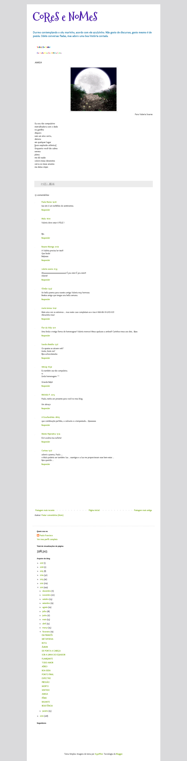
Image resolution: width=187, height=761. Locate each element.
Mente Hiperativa (48, 434)
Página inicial (94, 510)
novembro (46, 595)
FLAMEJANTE (47, 659)
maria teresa (46, 308)
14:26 (54, 202)
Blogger (119, 754)
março (45, 627)
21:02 (57, 247)
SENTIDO (46, 690)
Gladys (44, 288)
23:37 (50, 288)
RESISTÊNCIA (47, 706)
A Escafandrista (47, 417)
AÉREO (44, 666)
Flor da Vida (46, 328)
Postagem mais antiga (143, 510)
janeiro (45, 711)
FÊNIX (44, 698)
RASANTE (46, 702)
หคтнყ (44, 367)
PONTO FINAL (48, 674)
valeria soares (47, 269)
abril (44, 623)
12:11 (54, 328)
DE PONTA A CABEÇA (51, 651)
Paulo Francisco (46, 535)
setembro (46, 603)
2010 (42, 716)
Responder (45, 210)
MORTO (45, 686)
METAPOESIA (47, 639)
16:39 (50, 367)
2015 (42, 571)
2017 (42, 563)
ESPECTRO (46, 678)
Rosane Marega (47, 247)
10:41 (54, 308)
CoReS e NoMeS (65, 17)
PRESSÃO (45, 682)
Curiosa (44, 450)
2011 (42, 587)
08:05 (57, 417)
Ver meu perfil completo (47, 539)
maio (44, 619)
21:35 (55, 269)
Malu (43, 219)
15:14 (58, 434)
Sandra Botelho (47, 344)
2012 (42, 583)
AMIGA (45, 694)
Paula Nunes (46, 202)
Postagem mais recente (44, 510)
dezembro (46, 591)
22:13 (53, 395)
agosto (45, 607)
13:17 (56, 344)
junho (44, 615)
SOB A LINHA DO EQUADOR (53, 655)
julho (44, 611)
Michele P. (45, 395)
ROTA (44, 643)
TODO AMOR (47, 662)
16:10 (48, 219)
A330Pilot (99, 754)
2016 (42, 567)
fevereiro (46, 632)
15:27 (50, 450)
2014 (42, 575)
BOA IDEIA (46, 670)
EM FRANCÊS (47, 635)
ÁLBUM (45, 647)
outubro (45, 599)
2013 (42, 579)
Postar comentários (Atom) (52, 515)
